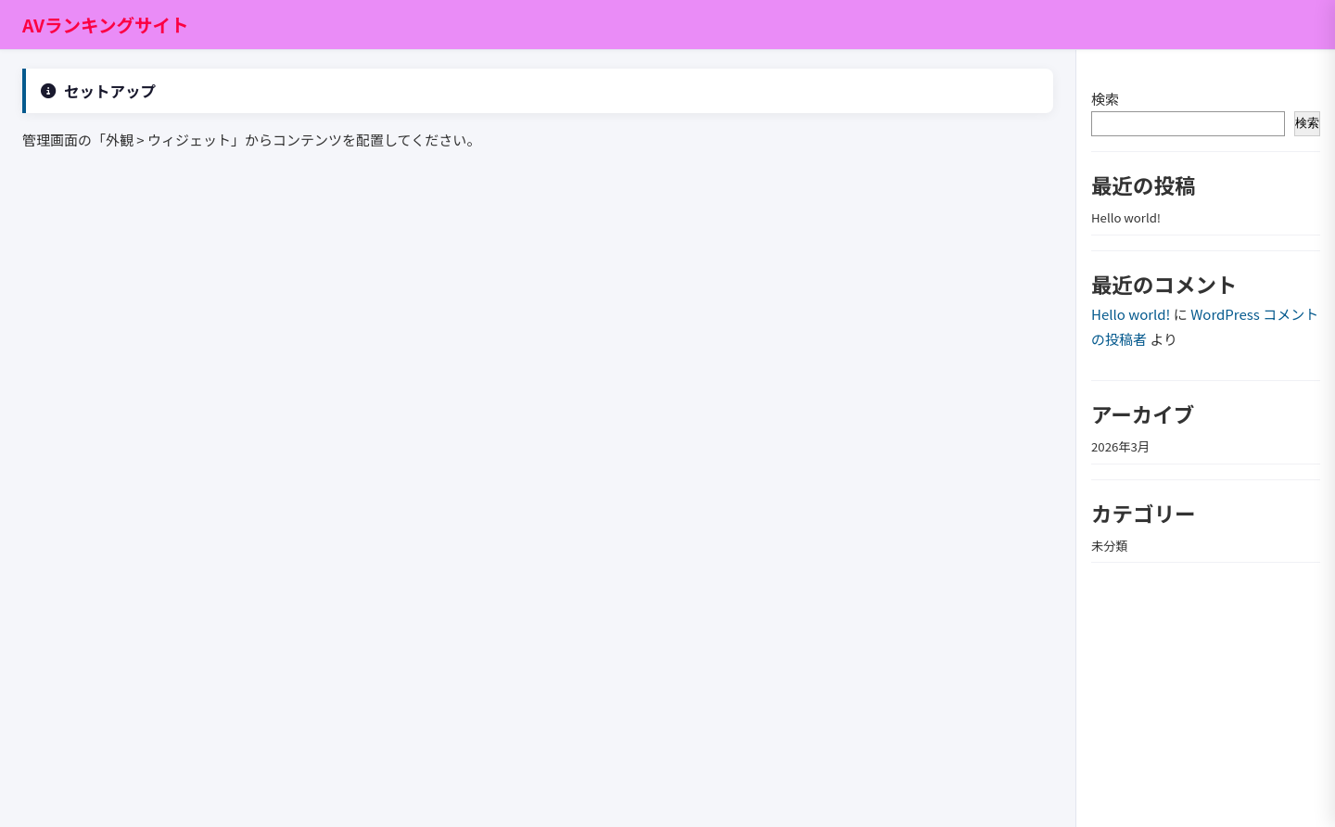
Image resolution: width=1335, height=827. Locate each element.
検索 (1105, 98)
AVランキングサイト (105, 24)
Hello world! (1126, 217)
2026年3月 (1120, 446)
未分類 (1109, 545)
